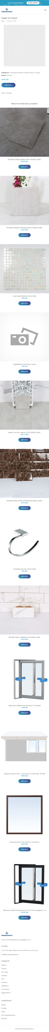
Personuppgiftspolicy (8, 1015)
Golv (2, 979)
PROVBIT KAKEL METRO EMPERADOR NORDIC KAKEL (24, 501)
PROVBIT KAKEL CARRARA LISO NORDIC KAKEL (24, 637)
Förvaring (4, 972)
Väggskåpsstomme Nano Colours (24, 364)
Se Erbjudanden (33, 3)
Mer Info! (8, 85)
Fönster (3, 968)
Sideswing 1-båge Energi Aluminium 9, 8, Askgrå (25, 705)
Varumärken (14, 73)
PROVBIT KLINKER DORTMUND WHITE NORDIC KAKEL (24, 228)
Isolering (4, 982)
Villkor (3, 1012)
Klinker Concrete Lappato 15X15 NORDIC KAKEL (24, 432)
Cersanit (37, 73)
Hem (2, 21)
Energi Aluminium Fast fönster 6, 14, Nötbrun (24, 842)
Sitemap (4, 1018)
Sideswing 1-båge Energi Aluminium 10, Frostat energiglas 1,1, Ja (24, 910)
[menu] (45, 10)
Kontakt (4, 1008)
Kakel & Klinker (29, 73)
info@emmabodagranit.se (9, 954)
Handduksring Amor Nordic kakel (24, 569)
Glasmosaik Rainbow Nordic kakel (24, 296)
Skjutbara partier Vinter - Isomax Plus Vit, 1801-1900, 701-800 (24, 774)
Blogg (3, 1005)
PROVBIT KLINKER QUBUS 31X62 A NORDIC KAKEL (24, 159)
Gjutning (4, 975)
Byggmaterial (5, 993)
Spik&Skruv (5, 986)
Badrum (21, 73)
